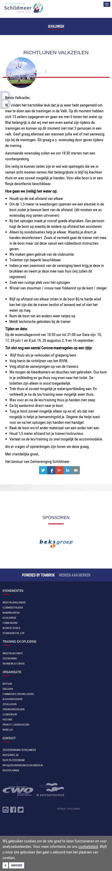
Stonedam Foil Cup (13, 633)
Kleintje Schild (11, 628)
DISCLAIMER (73, 808)
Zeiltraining (10, 658)
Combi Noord (10, 623)
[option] (56, 544)
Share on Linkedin (67, 470)
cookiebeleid (88, 846)
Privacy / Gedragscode (16, 724)
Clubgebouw (10, 714)
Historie (7, 719)
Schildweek (56, 26)
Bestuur (7, 683)
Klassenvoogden (12, 699)
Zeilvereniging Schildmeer (23, 7)
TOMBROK (48, 575)
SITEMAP (61, 808)
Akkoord (16, 865)
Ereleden (8, 689)
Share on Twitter (43, 470)
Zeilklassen (10, 704)
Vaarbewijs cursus (14, 663)
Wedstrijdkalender (14, 602)
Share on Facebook (51, 470)
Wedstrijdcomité (13, 653)
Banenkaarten (11, 612)
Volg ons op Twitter (21, 810)
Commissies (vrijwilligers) (18, 694)
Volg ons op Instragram (6, 810)
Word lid (8, 729)
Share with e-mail (76, 470)
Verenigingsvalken (14, 709)
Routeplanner (11, 770)
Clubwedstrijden (13, 607)
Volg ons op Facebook (13, 810)
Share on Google (59, 470)
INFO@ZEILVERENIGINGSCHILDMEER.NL (23, 765)
